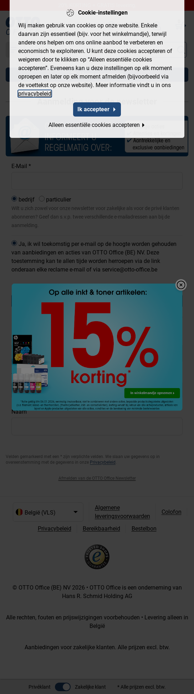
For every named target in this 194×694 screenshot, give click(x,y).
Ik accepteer (97, 109)
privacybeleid (34, 93)
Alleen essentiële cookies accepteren (97, 125)
